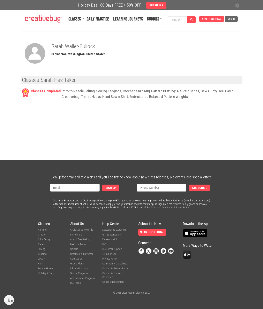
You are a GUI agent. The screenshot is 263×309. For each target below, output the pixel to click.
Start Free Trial (211, 19)
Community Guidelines (114, 263)
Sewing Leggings (108, 91)
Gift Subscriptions (112, 234)
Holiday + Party (46, 273)
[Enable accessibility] (9, 300)
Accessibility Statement (114, 229)
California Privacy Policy (115, 268)
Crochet (42, 234)
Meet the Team (78, 244)
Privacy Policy (182, 207)
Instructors (76, 234)
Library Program (79, 268)
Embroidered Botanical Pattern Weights (158, 96)
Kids (40, 263)
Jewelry (41, 258)
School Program (79, 273)
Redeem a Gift (109, 239)
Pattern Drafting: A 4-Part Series (175, 91)
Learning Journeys (128, 19)
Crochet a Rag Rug (136, 91)
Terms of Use (109, 253)
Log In (231, 19)
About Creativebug (80, 239)
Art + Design (44, 239)
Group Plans (77, 263)
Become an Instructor (81, 253)
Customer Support (112, 248)
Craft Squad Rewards (81, 229)
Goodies (153, 19)
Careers (74, 248)
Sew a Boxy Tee (212, 91)
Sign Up (110, 188)
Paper (41, 244)
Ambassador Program (82, 278)
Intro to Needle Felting (78, 91)
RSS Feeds (75, 282)
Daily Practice (98, 19)
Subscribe (199, 188)
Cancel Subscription (113, 281)
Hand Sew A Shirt (115, 96)
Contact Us (76, 258)
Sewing (41, 248)
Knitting (42, 229)
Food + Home (45, 268)
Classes (74, 19)
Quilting (42, 253)
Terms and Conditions (162, 207)
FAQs (105, 244)
